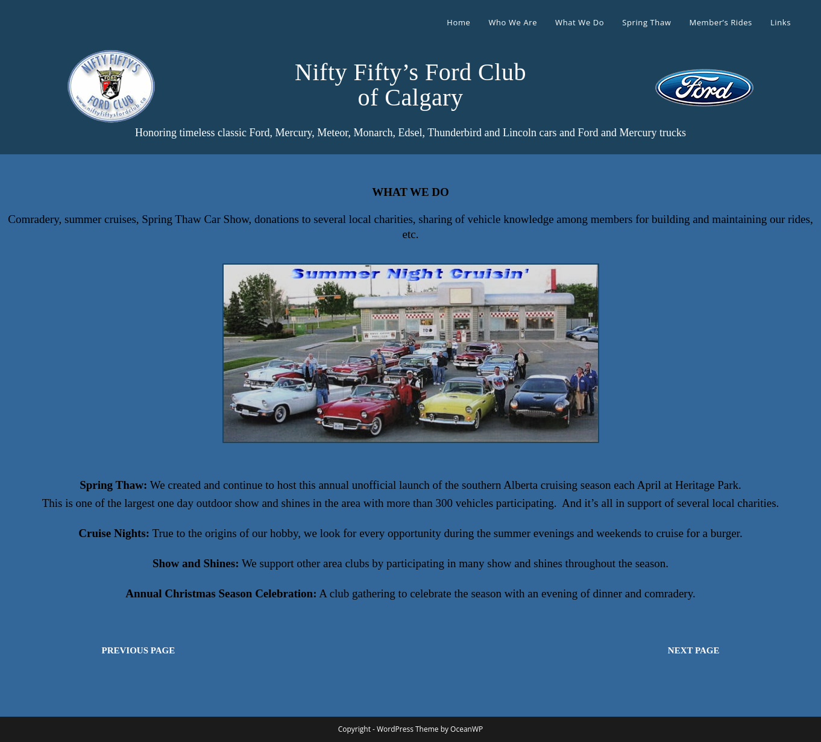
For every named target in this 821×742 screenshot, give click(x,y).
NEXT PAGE (694, 650)
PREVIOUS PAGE (138, 650)
